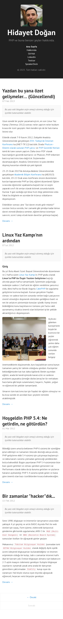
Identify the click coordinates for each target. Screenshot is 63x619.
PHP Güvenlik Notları (49, 147)
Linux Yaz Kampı (27, 274)
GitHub (31, 53)
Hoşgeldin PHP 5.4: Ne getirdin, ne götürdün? (24, 421)
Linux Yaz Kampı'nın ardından (22, 238)
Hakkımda (31, 50)
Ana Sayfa (31, 46)
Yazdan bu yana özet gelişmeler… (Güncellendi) (28, 93)
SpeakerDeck (31, 64)
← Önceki (31, 597)
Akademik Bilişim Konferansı (28, 174)
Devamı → (7, 220)
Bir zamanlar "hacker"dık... (28, 496)
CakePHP (40, 288)
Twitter (31, 60)
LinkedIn (31, 57)
